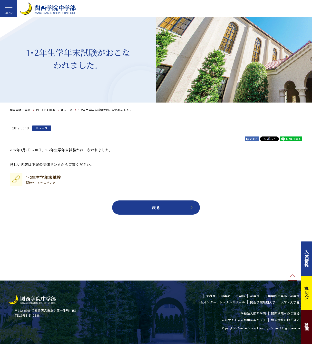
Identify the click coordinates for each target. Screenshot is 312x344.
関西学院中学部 (20, 110)
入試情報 (306, 258)
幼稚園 (211, 295)
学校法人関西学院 (253, 313)
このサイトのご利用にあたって (244, 319)
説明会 (306, 292)
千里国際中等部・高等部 (282, 295)
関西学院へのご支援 (285, 313)
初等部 (225, 295)
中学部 (240, 295)
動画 (306, 327)
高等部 (255, 295)
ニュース (67, 110)
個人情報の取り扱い (285, 319)
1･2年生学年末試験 (43, 179)
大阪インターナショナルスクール (221, 302)
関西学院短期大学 (262, 302)
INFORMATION (45, 110)
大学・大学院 (290, 302)
